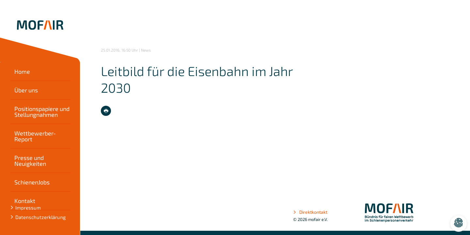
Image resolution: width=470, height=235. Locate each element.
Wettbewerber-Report (35, 136)
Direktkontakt (310, 212)
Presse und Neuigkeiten (30, 160)
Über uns (26, 90)
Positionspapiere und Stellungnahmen (42, 111)
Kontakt (24, 200)
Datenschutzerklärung (40, 217)
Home (22, 71)
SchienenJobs (32, 182)
